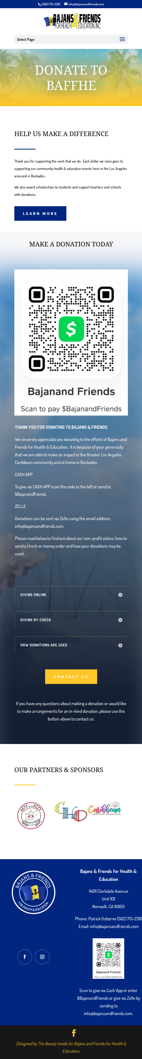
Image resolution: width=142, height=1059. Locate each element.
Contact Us (71, 676)
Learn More (40, 213)
